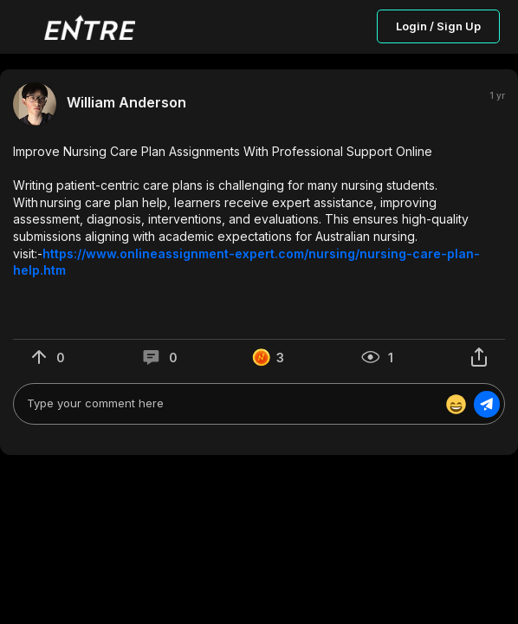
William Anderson (126, 102)
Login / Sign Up (438, 26)
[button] (259, 211)
